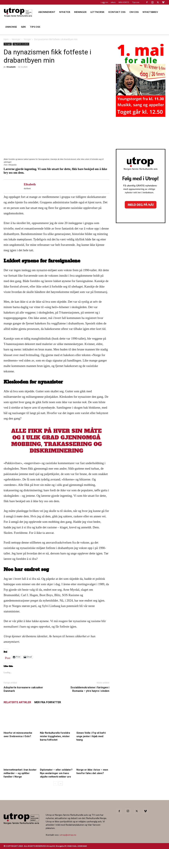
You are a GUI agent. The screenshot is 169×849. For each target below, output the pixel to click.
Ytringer (27, 39)
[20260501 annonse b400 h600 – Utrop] (140, 115)
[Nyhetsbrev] (140, 222)
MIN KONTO (123, 2)
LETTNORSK (97, 12)
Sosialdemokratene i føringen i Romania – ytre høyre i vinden (89, 689)
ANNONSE (11, 26)
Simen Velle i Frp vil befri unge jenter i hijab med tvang (91, 736)
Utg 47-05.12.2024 (21, 44)
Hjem (6, 39)
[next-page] (61, 783)
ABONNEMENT (46, 12)
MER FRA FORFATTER (47, 702)
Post (7, 657)
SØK (23, 26)
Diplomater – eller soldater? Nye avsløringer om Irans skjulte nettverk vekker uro (56, 773)
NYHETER (64, 12)
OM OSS (134, 12)
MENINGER (80, 12)
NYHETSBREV (150, 12)
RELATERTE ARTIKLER (17, 702)
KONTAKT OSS (116, 12)
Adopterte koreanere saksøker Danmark (23, 689)
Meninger (16, 39)
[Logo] (18, 12)
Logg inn (104, 2)
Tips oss (135, 2)
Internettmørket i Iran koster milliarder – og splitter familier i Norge (20, 773)
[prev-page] (55, 783)
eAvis (113, 2)
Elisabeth (11, 67)
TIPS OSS (35, 26)
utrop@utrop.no (68, 834)
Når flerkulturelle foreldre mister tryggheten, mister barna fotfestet (55, 736)
